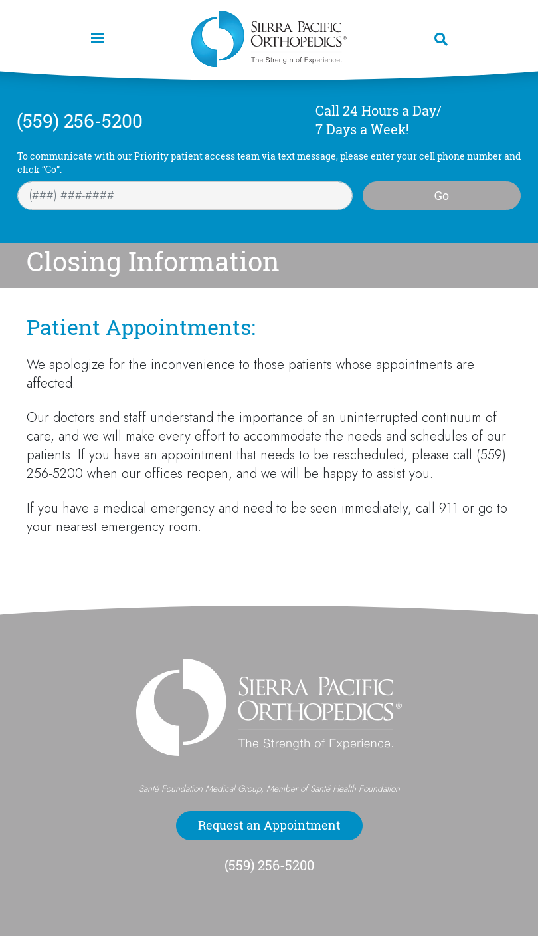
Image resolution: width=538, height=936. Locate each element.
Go (441, 195)
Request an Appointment (269, 825)
